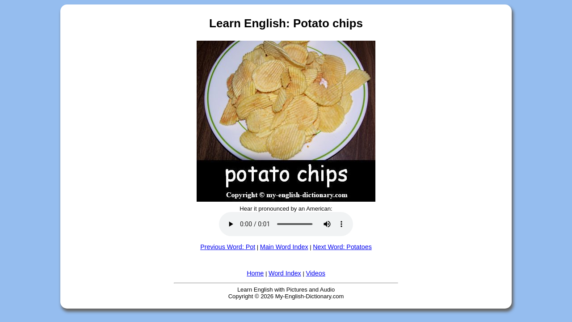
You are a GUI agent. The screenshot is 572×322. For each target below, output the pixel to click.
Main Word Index (284, 246)
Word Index (285, 273)
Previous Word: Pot (227, 246)
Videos (315, 273)
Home (255, 273)
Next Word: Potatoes (342, 246)
